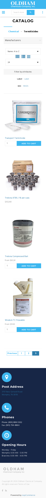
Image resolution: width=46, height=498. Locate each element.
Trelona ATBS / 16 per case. (17, 198)
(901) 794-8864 (13, 425)
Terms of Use (24, 484)
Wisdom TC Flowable (15, 320)
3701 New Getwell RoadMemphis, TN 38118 (12, 393)
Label (26, 79)
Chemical (13, 32)
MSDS (25, 86)
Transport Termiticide (15, 138)
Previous (12, 353)
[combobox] (23, 51)
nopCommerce (28, 495)
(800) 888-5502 (15, 422)
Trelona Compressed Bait (16, 256)
